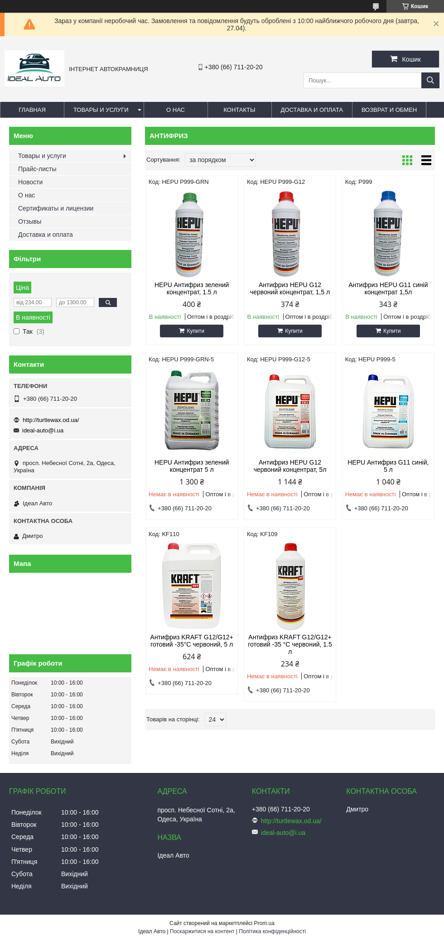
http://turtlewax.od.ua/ (51, 420)
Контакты (239, 109)
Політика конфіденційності (272, 931)
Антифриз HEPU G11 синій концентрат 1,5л (388, 288)
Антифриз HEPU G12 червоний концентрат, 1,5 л (290, 288)
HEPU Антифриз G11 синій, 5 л (388, 466)
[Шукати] (430, 80)
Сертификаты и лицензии (55, 208)
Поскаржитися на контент (202, 931)
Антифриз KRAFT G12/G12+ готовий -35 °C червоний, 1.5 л (290, 644)
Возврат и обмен (389, 109)
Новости (30, 182)
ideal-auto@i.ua (42, 430)
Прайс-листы (37, 169)
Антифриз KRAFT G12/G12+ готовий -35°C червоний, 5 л (191, 640)
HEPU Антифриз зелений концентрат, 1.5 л (191, 288)
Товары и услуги (101, 109)
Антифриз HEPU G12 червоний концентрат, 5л (290, 466)
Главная (32, 109)
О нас (175, 109)
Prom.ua (264, 923)
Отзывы (29, 221)
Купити (195, 331)
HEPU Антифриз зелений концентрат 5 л (191, 466)
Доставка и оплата (312, 109)
